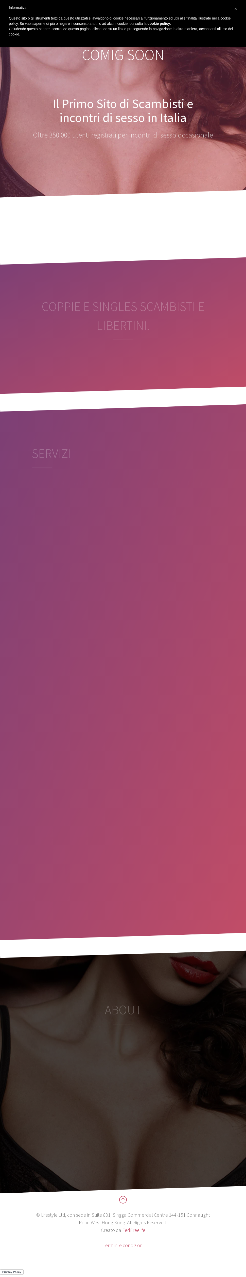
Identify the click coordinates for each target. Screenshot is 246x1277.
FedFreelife (133, 1230)
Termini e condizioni (123, 1245)
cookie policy (159, 24)
